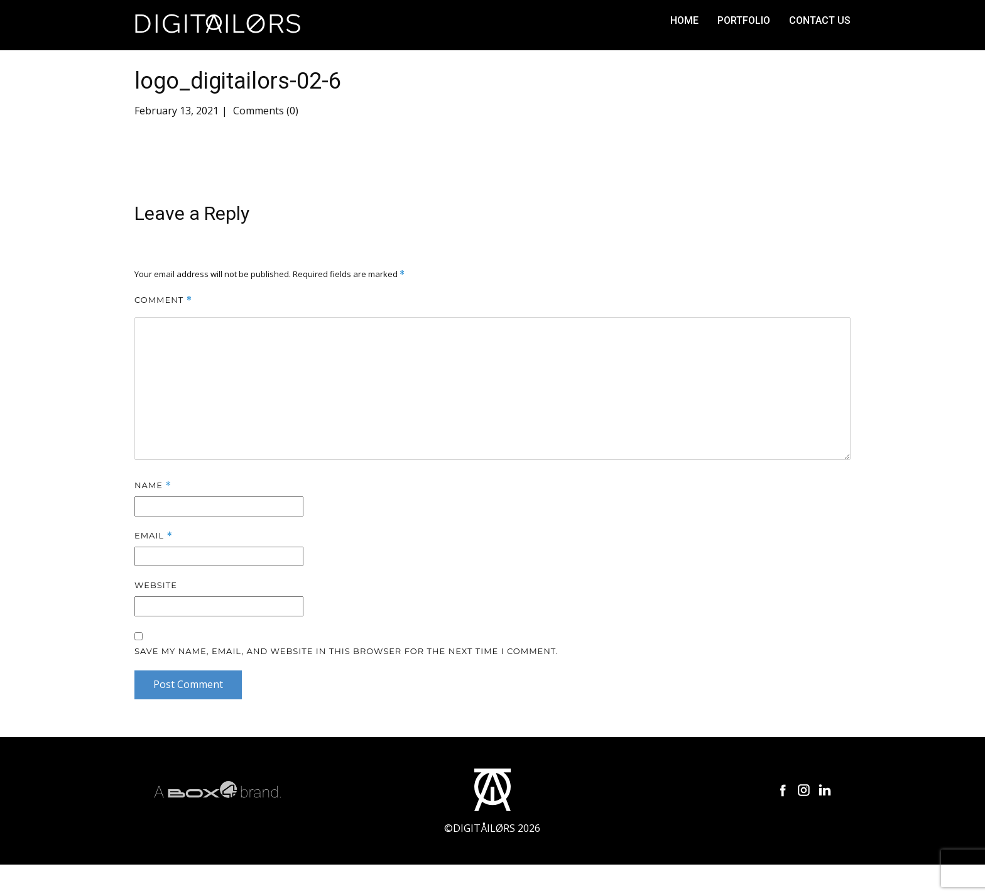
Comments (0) (264, 110)
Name (152, 485)
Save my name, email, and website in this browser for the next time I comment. (346, 651)
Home (684, 20)
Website (155, 585)
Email (153, 535)
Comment (163, 300)
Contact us (820, 20)
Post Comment (188, 684)
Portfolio (743, 20)
